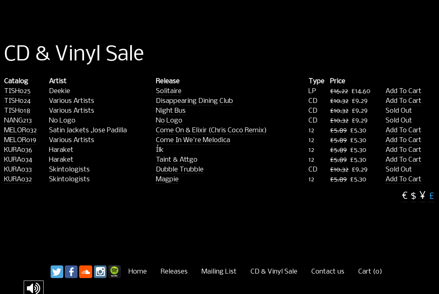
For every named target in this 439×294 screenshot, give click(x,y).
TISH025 (17, 91)
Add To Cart (403, 91)
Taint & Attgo (176, 160)
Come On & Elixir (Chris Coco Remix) (211, 130)
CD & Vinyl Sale (274, 272)
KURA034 (18, 160)
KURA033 (18, 170)
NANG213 (18, 121)
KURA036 (18, 150)
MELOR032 (20, 130)
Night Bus (171, 111)
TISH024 (17, 101)
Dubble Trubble (180, 170)
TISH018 (17, 111)
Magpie (167, 179)
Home (138, 272)
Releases (174, 272)
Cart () (370, 272)
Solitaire (169, 91)
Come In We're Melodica (193, 140)
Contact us (327, 272)
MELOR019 (20, 140)
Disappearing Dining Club (194, 101)
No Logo (169, 121)
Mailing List (219, 272)
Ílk (160, 150)
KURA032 (18, 179)
